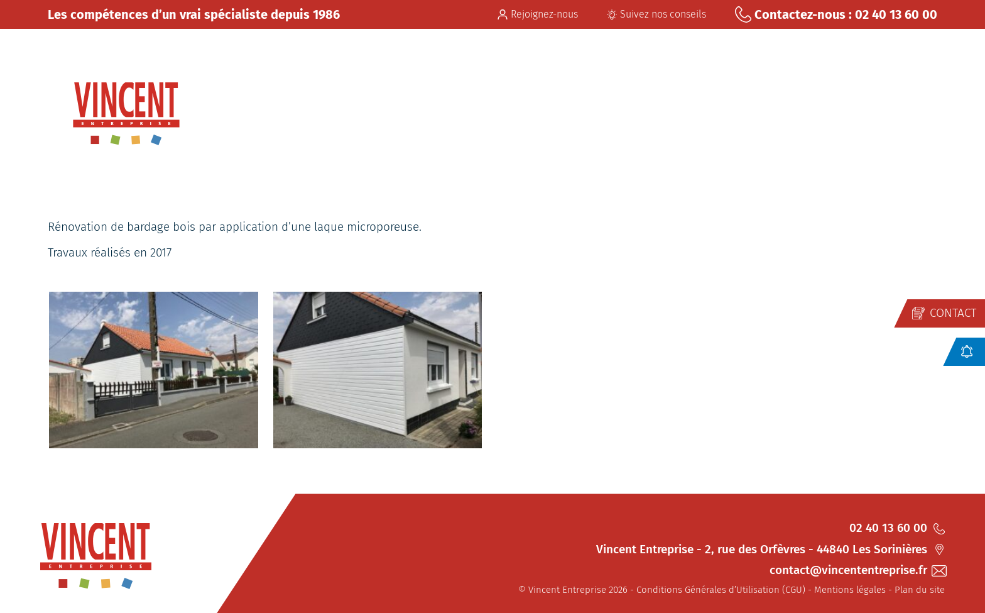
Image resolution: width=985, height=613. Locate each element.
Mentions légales (850, 589)
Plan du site (920, 589)
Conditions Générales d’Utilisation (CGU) (720, 589)
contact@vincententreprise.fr (857, 570)
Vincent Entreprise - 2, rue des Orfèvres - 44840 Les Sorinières (770, 549)
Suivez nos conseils (656, 14)
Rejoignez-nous (538, 14)
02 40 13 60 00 (897, 528)
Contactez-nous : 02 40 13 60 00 (836, 14)
